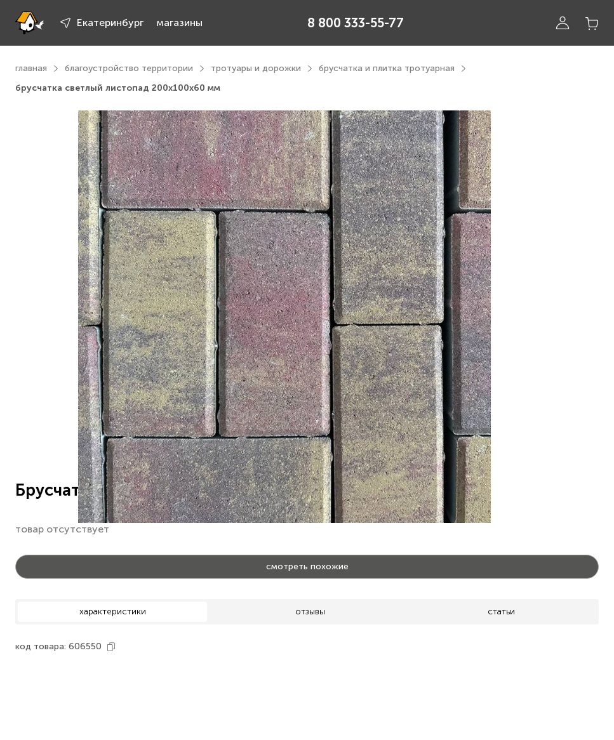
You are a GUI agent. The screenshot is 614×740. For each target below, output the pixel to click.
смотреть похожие (307, 566)
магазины (179, 23)
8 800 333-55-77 (355, 22)
